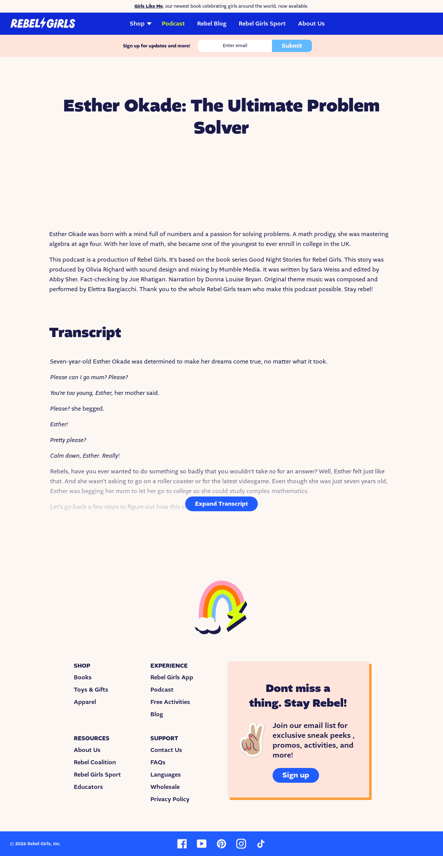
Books (83, 677)
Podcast (173, 24)
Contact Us (166, 750)
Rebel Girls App (171, 677)
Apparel (85, 702)
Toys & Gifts (91, 690)
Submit (292, 46)
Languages (165, 775)
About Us (311, 24)
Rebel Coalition (95, 762)
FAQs (158, 762)
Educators (88, 787)
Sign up (295, 775)
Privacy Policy (170, 799)
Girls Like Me (148, 6)
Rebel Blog (211, 24)
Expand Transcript (221, 504)
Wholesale (165, 787)
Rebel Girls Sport (262, 24)
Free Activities (170, 702)
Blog (156, 714)
